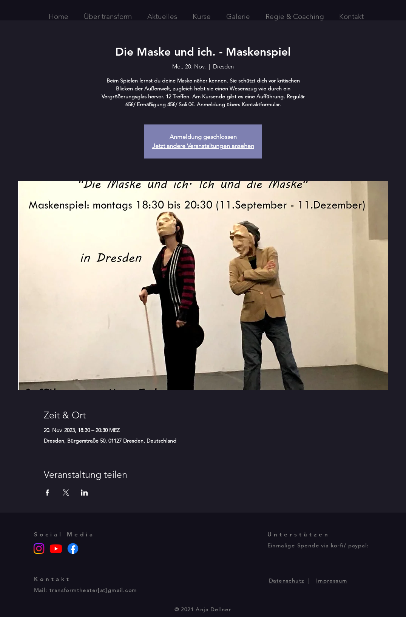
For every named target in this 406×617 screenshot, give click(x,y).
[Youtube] (56, 548)
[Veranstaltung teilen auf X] (65, 493)
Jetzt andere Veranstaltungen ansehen (203, 145)
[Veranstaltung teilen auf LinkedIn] (84, 493)
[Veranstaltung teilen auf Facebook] (47, 493)
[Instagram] (39, 548)
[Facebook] (73, 548)
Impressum (331, 580)
